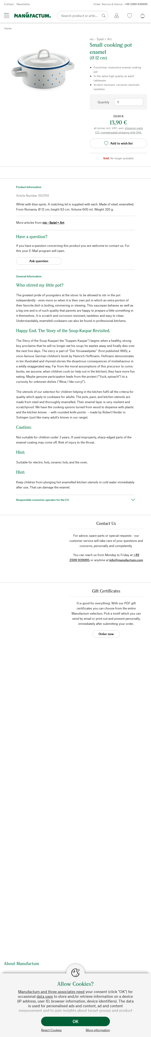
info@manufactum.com (126, 560)
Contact (9, 4)
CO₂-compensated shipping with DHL (118, 132)
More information (98, 1030)
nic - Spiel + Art (53, 222)
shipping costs (134, 128)
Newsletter (23, 4)
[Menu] (6, 15)
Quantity (103, 102)
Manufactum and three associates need (51, 991)
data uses (45, 996)
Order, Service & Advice (120, 4)
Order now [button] (106, 634)
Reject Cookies (51, 1030)
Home (7, 28)
